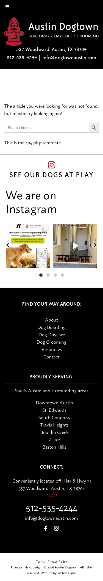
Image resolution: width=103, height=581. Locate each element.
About (51, 319)
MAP (51, 495)
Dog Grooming (51, 341)
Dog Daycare (51, 334)
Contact (51, 356)
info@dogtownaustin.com (69, 57)
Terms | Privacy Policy (51, 561)
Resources (51, 348)
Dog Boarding (51, 326)
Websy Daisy (66, 572)
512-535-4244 (22, 57)
